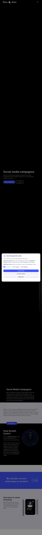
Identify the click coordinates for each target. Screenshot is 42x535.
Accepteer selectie (21, 273)
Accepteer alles (21, 270)
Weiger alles (21, 276)
